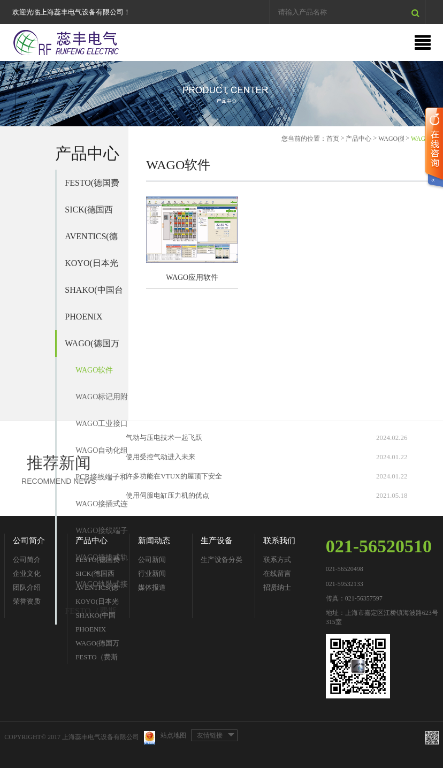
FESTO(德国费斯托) (92, 187)
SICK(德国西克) (89, 214)
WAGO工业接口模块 (101, 428)
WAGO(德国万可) (92, 348)
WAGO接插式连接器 (101, 509)
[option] (221, 93)
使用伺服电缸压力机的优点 (167, 495)
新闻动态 (154, 540)
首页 (332, 138)
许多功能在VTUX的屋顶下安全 (174, 476)
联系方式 (277, 560)
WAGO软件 (94, 370)
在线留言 (277, 573)
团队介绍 (27, 587)
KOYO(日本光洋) (91, 267)
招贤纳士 (277, 587)
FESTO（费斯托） (96, 658)
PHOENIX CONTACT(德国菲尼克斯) (90, 321)
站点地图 (173, 735)
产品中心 (358, 138)
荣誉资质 (27, 601)
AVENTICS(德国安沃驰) (91, 241)
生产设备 (217, 540)
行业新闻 (152, 573)
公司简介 (29, 540)
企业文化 (27, 573)
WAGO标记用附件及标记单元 (101, 401)
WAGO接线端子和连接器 (101, 535)
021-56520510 (379, 546)
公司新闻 (152, 560)
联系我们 (279, 540)
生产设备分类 (221, 560)
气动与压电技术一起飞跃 (164, 438)
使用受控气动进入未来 (160, 457)
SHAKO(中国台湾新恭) (94, 294)
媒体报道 (152, 587)
